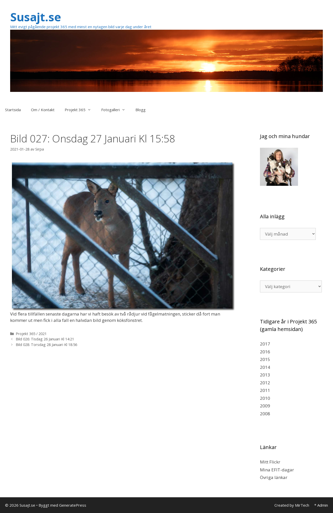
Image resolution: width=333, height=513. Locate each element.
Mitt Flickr (270, 462)
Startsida (13, 109)
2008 (265, 414)
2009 (265, 406)
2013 (265, 375)
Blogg (140, 109)
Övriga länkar (273, 477)
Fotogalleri (115, 109)
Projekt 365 (80, 109)
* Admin (321, 505)
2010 (265, 398)
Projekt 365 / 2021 (31, 333)
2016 (265, 352)
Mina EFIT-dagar (277, 470)
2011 (265, 390)
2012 (265, 383)
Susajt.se (35, 17)
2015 (265, 359)
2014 (265, 367)
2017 (265, 344)
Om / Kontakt (43, 109)
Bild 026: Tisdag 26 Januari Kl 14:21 (45, 339)
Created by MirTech (291, 505)
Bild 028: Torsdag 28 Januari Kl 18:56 (46, 344)
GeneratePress (72, 505)
